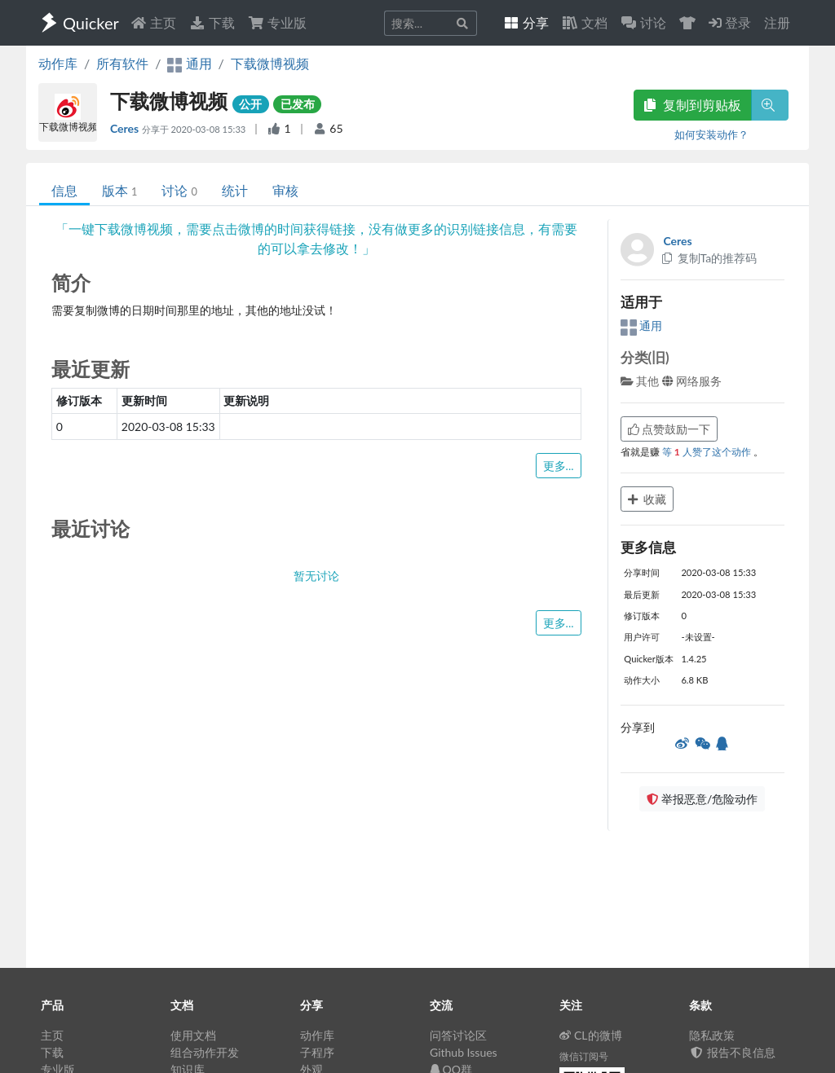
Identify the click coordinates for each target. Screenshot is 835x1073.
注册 (777, 22)
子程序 (317, 1052)
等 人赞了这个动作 (707, 452)
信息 (64, 190)
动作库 (57, 63)
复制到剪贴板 (692, 104)
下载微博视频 (270, 63)
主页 (153, 22)
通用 (642, 325)
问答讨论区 (458, 1035)
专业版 (277, 22)
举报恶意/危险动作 (702, 799)
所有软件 (122, 63)
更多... (558, 466)
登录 (730, 22)
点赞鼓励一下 (669, 429)
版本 (119, 190)
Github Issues (463, 1052)
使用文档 (193, 1035)
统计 (235, 190)
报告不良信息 (732, 1052)
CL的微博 (590, 1035)
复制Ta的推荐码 (709, 258)
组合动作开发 (204, 1052)
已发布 (298, 104)
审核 (285, 190)
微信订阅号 (583, 1056)
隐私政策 (712, 1035)
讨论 (179, 190)
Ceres (126, 128)
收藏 (647, 499)
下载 (212, 22)
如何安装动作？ (711, 134)
